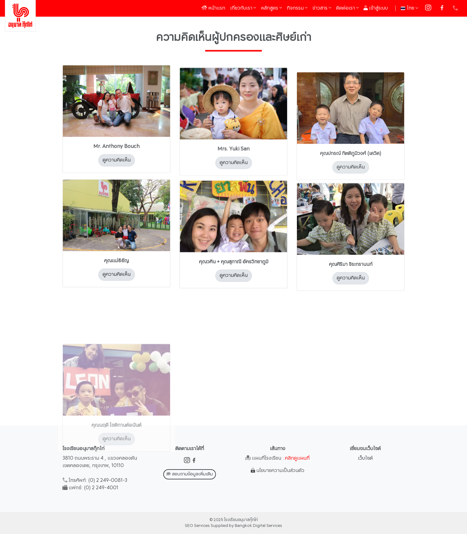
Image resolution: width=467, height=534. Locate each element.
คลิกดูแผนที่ (297, 458)
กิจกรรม (297, 8)
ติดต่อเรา (347, 8)
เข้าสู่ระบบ (375, 8)
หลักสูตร (271, 8)
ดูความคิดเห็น (117, 163)
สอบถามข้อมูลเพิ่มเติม (189, 474)
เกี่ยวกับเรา (243, 8)
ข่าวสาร (321, 8)
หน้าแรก (214, 8)
